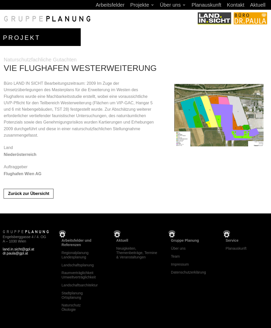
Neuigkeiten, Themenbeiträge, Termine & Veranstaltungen (136, 252)
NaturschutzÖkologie (71, 307)
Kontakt (236, 5)
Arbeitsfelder (110, 5)
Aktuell (257, 5)
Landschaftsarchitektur (79, 285)
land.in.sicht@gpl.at (18, 249)
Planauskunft (206, 5)
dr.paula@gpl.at (15, 253)
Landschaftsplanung (77, 265)
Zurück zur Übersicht (28, 193)
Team (175, 256)
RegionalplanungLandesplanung (74, 255)
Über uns (170, 5)
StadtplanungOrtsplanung (72, 295)
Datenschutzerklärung (188, 272)
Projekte (139, 5)
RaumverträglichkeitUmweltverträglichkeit (78, 275)
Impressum (180, 264)
